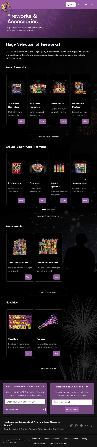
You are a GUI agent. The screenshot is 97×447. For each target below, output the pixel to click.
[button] (70, 4)
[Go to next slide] (85, 99)
